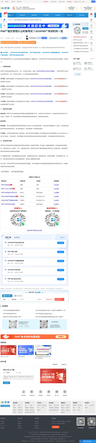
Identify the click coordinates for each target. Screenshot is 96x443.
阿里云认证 (44, 405)
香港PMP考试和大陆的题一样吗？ (12, 316)
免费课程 (17, 237)
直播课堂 (34, 15)
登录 (93, 1)
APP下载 (91, 50)
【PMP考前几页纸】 (35, 52)
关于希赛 (36, 421)
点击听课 (56, 188)
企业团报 (91, 32)
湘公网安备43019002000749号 (65, 436)
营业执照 (36, 428)
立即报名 (6, 382)
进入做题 (77, 74)
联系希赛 (36, 425)
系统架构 (32, 407)
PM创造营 (22, 15)
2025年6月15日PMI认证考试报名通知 (40, 86)
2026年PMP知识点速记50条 (80, 45)
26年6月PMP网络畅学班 (8, 196)
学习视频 (46, 15)
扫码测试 (85, 28)
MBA (74, 407)
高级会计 (63, 407)
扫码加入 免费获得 (24, 326)
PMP (14, 405)
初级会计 (63, 405)
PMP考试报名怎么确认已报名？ (44, 313)
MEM (79, 407)
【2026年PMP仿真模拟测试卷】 (51, 52)
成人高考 (92, 405)
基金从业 (68, 410)
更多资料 (62, 237)
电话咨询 (91, 38)
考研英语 (80, 405)
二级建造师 (56, 407)
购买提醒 (2, 428)
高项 (31, 405)
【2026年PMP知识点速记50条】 (19, 52)
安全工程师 (51, 410)
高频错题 (40, 393)
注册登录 (2, 421)
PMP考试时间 (5, 171)
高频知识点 (32, 393)
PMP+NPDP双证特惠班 (8, 204)
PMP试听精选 (6, 185)
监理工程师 (56, 410)
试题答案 (65, 393)
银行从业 (68, 407)
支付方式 (2, 425)
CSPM (14, 407)
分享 (4, 26)
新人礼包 (91, 15)
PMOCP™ (20, 407)
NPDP (19, 405)
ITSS (38, 407)
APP (13, 1)
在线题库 (57, 15)
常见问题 (36, 423)
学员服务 (91, 26)
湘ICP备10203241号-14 (53, 436)
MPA (79, 410)
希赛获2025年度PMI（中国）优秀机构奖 (83, 42)
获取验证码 (49, 299)
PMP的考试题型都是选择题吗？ (12, 310)
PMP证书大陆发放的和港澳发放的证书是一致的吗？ (49, 316)
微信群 (19, 1)
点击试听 (56, 185)
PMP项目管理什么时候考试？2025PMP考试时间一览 (27, 19)
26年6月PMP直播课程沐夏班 (9, 200)
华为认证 (39, 405)
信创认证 (39, 410)
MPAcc (74, 410)
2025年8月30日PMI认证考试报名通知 (40, 94)
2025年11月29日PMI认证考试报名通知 (42, 101)
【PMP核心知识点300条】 (16, 55)
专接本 (86, 407)
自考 (86, 405)
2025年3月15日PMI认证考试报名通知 (40, 78)
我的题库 (92, 58)
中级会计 (68, 405)
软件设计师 (27, 412)
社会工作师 (56, 405)
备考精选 (5, 14)
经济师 (50, 405)
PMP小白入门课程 (8, 188)
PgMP (14, 410)
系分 (26, 405)
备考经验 (81, 15)
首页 (2, 1)
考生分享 (69, 15)
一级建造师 (51, 407)
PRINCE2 (20, 410)
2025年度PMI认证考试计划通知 (45, 71)
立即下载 (61, 242)
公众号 (91, 44)
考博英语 (75, 405)
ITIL (43, 407)
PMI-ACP (20, 412)
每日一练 (57, 393)
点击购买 (56, 196)
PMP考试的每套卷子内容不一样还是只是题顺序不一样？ (50, 310)
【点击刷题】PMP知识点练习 (80, 51)
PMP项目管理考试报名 (17, 171)
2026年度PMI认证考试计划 (80, 37)
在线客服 (56, 427)
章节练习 (49, 393)
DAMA (14, 412)
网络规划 (27, 407)
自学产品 (19, 421)
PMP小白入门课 (77, 40)
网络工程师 (32, 412)
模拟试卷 (23, 393)
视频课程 (19, 425)
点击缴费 (56, 192)
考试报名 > (11, 19)
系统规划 (27, 410)
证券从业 (63, 410)
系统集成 (32, 410)
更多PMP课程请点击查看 (34, 230)
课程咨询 (91, 20)
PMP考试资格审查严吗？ (10, 313)
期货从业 (63, 412)
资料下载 (8, 237)
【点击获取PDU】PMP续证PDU (81, 48)
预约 (59, 299)
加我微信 (44, 38)
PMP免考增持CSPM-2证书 (9, 192)
